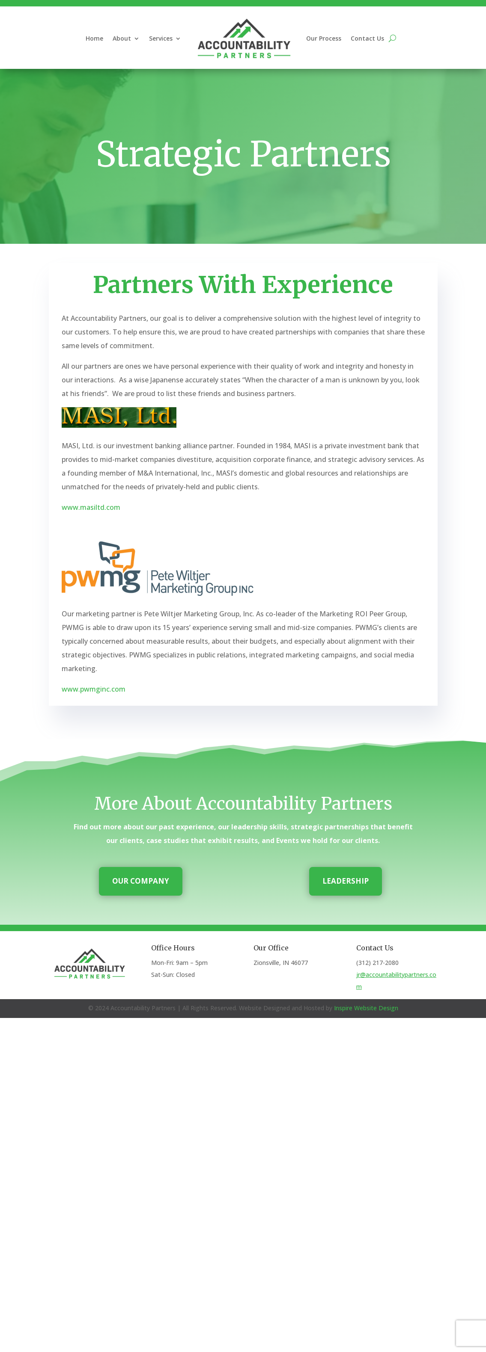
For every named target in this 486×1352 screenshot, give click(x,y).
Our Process (323, 38)
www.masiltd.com (91, 507)
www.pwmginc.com (93, 689)
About (122, 38)
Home (94, 38)
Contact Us (367, 38)
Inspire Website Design (366, 1008)
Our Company (140, 881)
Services (161, 38)
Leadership (345, 881)
